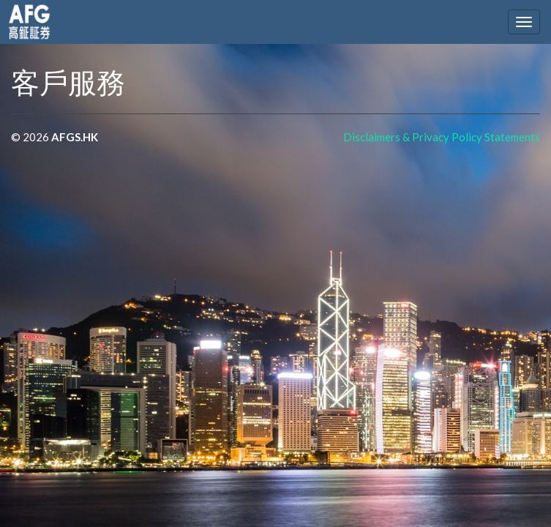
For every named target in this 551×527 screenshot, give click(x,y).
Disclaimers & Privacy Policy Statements (441, 136)
